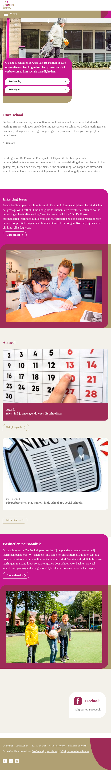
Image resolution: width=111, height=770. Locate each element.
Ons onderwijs (14, 575)
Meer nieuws (13, 520)
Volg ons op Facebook (87, 709)
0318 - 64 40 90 (57, 745)
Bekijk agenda (14, 427)
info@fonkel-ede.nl (77, 745)
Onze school (13, 234)
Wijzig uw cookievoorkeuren (75, 751)
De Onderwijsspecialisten (44, 751)
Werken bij (15, 81)
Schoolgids (15, 89)
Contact (10, 143)
